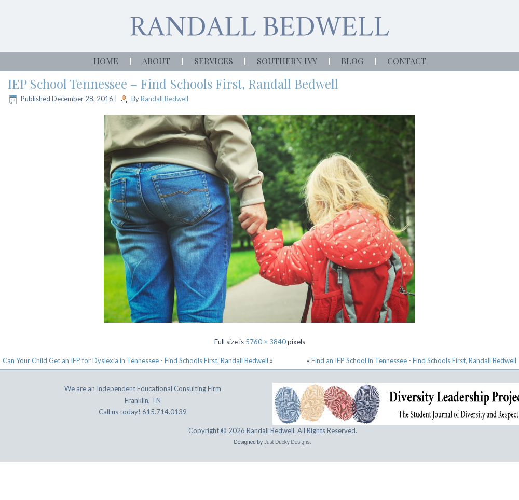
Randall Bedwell (164, 98)
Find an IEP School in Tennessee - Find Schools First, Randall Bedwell (413, 360)
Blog (352, 60)
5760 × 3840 (265, 342)
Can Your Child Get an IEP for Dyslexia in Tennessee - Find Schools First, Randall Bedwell (135, 360)
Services (213, 60)
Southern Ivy (287, 60)
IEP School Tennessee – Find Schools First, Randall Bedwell (173, 83)
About (156, 60)
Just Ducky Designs (287, 442)
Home (105, 60)
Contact (406, 60)
